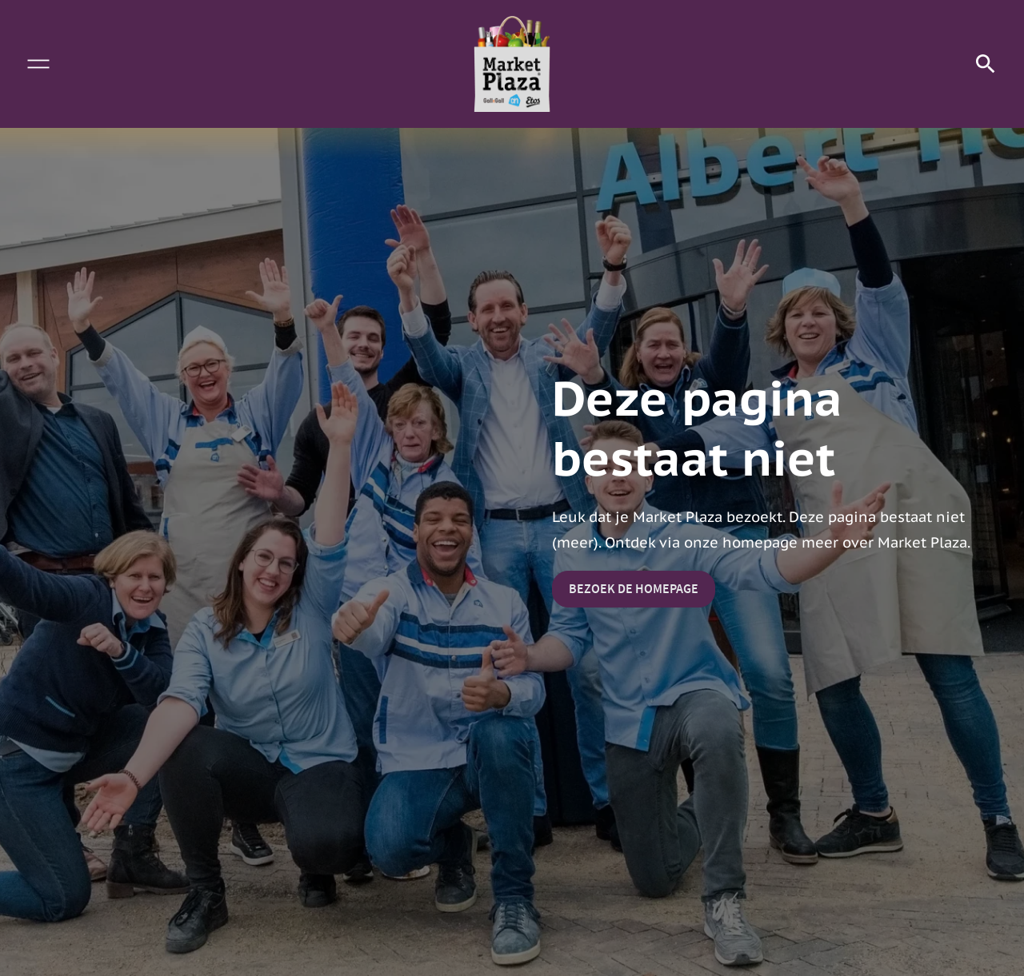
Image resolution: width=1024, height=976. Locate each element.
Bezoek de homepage (633, 588)
